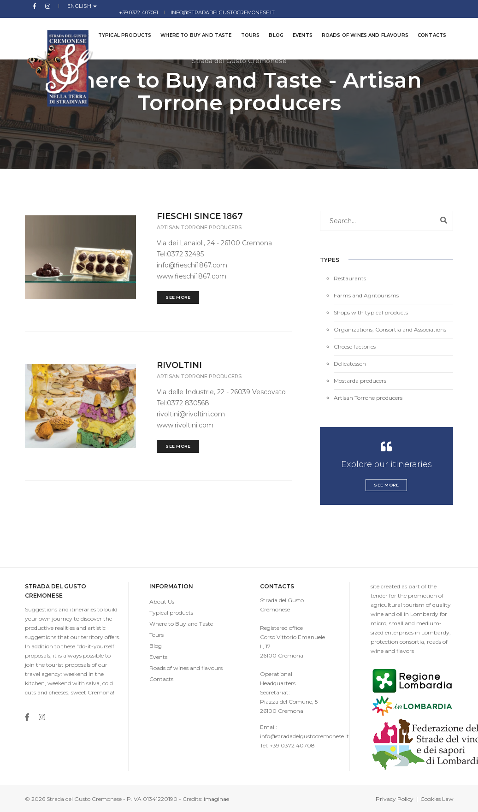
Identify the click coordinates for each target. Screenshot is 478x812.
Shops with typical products (371, 312)
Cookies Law (437, 798)
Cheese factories (355, 346)
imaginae (216, 798)
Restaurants (350, 278)
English (68, 6)
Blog (272, 27)
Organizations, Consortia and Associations (390, 329)
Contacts (427, 27)
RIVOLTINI (179, 365)
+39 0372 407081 (316, 6)
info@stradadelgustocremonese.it (401, 6)
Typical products (120, 27)
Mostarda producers (360, 380)
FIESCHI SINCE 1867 (200, 216)
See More (177, 297)
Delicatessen (350, 363)
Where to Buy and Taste (191, 27)
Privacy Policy (394, 798)
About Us (161, 601)
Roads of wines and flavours (360, 27)
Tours (245, 27)
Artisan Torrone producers (199, 227)
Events (298, 27)
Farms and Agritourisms (366, 295)
